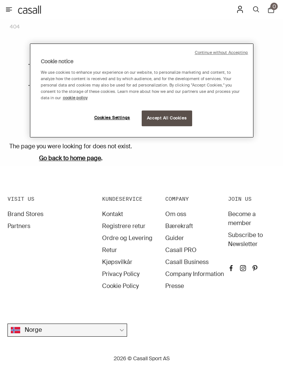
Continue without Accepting (221, 52)
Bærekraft (179, 226)
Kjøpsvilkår (117, 262)
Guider (174, 238)
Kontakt (112, 214)
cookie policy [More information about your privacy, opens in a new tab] (75, 98)
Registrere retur (123, 226)
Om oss (175, 214)
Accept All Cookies (167, 118)
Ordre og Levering (127, 238)
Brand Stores (25, 214)
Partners (18, 226)
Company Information (194, 274)
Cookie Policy (120, 286)
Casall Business (187, 262)
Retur (109, 250)
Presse (174, 286)
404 (15, 26)
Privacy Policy (120, 274)
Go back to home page (70, 158)
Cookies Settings (112, 118)
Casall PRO (181, 250)
